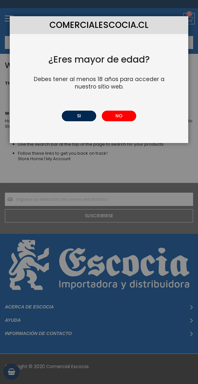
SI (79, 116)
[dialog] (99, 192)
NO (119, 116)
